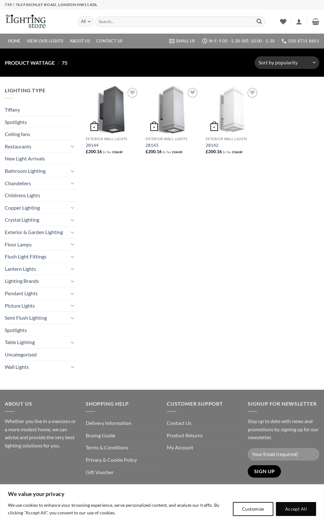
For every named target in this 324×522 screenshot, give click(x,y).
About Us (80, 40)
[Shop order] (287, 62)
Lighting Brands (22, 281)
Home (14, 40)
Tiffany (12, 110)
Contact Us (109, 40)
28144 (92, 145)
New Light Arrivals (25, 158)
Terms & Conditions (107, 447)
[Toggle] (72, 146)
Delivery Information (108, 423)
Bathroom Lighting (25, 171)
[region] (162, 503)
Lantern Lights (20, 269)
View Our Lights (45, 40)
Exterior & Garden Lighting (34, 232)
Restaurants (18, 146)
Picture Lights (20, 306)
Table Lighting (20, 342)
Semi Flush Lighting (26, 318)
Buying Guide (100, 435)
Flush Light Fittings (26, 256)
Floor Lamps (18, 244)
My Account (180, 447)
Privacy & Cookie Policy (111, 460)
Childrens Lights (22, 195)
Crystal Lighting (22, 220)
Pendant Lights (21, 293)
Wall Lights (17, 367)
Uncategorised (21, 354)
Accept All (296, 509)
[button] (299, 22)
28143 (152, 145)
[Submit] (259, 21)
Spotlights (16, 122)
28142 (212, 145)
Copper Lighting (22, 208)
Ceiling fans (17, 134)
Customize (253, 509)
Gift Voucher (100, 472)
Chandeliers (18, 183)
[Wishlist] (283, 22)
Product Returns (185, 435)
